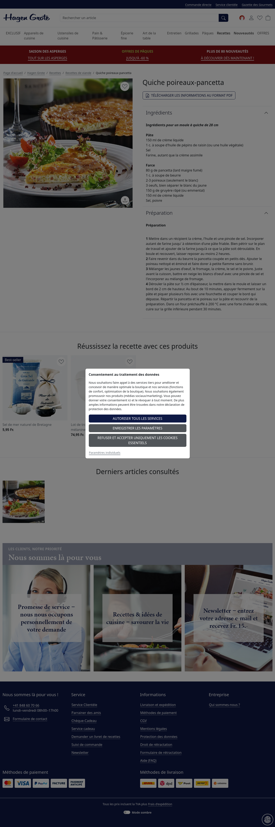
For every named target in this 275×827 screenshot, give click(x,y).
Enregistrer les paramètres (137, 428)
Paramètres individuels (104, 453)
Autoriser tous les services (137, 418)
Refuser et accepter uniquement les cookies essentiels (138, 440)
